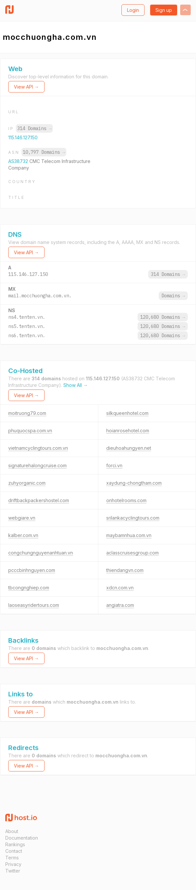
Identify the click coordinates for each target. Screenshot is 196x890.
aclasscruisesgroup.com (132, 552)
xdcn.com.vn (120, 587)
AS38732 (18, 161)
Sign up (163, 10)
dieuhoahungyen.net (128, 448)
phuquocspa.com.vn (30, 430)
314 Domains (34, 128)
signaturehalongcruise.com (37, 465)
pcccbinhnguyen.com (31, 570)
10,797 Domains (44, 152)
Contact (13, 851)
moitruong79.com (27, 413)
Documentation (21, 838)
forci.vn (114, 465)
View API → (26, 87)
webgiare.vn (21, 518)
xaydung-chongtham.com (134, 483)
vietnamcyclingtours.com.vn (38, 448)
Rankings (15, 844)
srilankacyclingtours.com (132, 518)
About (11, 831)
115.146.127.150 (23, 137)
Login (133, 10)
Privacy (13, 864)
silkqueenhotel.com (127, 413)
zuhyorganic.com (27, 483)
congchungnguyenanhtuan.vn (40, 552)
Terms (12, 857)
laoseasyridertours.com (33, 605)
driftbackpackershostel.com (38, 500)
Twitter (12, 871)
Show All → (75, 385)
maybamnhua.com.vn (128, 535)
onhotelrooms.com (126, 500)
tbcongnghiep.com (28, 587)
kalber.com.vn (23, 535)
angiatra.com (120, 605)
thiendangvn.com (125, 570)
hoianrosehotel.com (127, 430)
